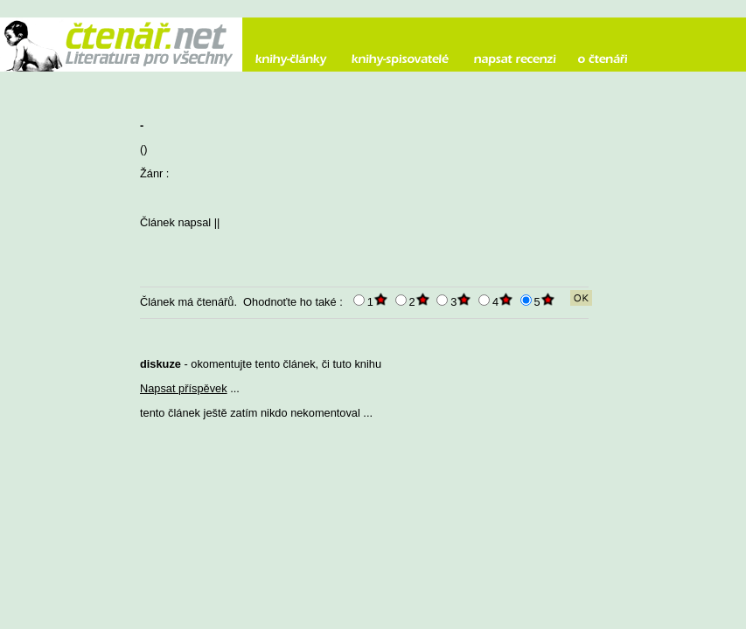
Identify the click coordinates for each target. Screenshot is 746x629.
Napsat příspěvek (183, 388)
